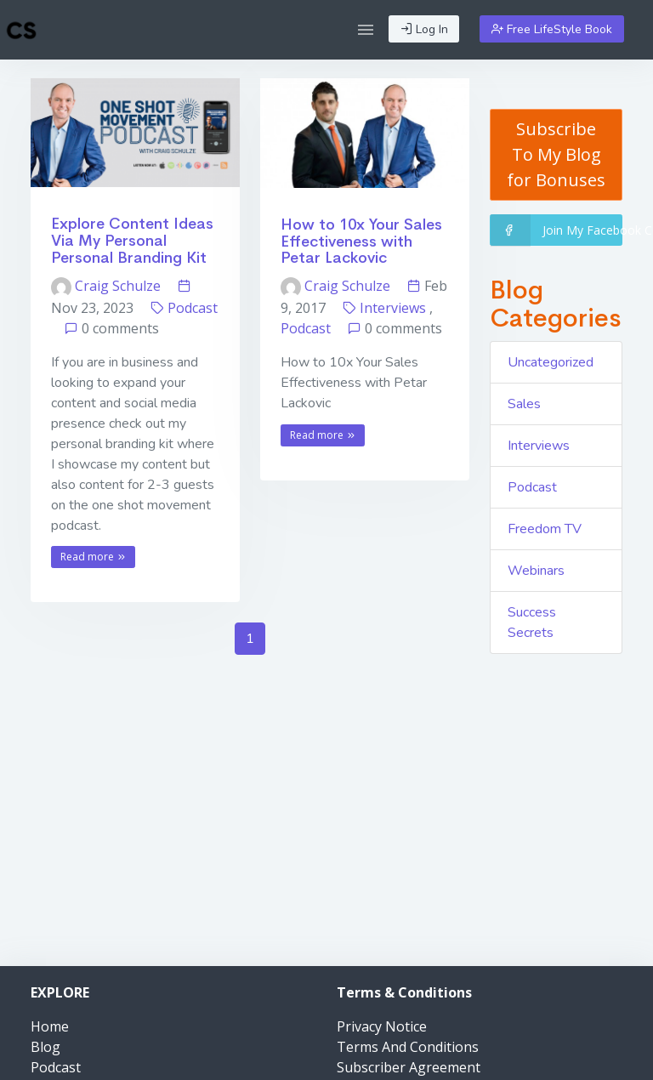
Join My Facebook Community (556, 230)
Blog (45, 1046)
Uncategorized (550, 362)
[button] (366, 30)
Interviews (393, 307)
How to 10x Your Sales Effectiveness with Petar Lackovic (361, 241)
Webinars (536, 570)
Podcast (193, 307)
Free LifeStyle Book (551, 29)
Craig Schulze (107, 285)
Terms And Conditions (408, 1046)
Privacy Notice (382, 1026)
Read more (93, 556)
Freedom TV (545, 529)
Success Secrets (532, 622)
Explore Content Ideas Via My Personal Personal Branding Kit (132, 240)
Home (50, 1026)
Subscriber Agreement (408, 1067)
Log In (424, 29)
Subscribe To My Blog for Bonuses (556, 154)
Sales (524, 404)
